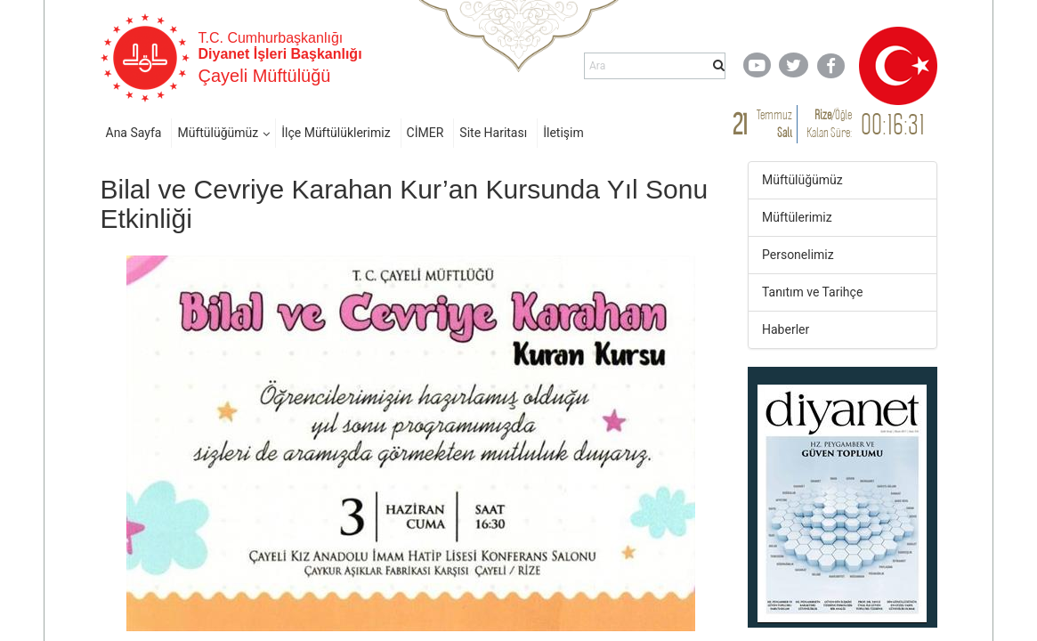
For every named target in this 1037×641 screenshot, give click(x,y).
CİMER (425, 133)
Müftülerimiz (797, 217)
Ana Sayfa (134, 133)
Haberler (785, 329)
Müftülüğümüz (217, 133)
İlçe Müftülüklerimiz (335, 133)
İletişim (563, 133)
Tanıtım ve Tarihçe (812, 292)
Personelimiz (798, 254)
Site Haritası (493, 133)
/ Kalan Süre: (829, 123)
